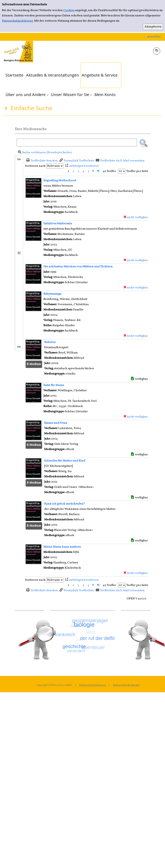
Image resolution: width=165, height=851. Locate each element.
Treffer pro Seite (137, 171)
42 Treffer (109, 171)
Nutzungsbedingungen (126, 685)
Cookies (69, 10)
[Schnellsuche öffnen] (156, 51)
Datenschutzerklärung (17, 21)
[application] (101, 75)
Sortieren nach (35, 166)
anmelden (154, 37)
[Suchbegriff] (77, 142)
